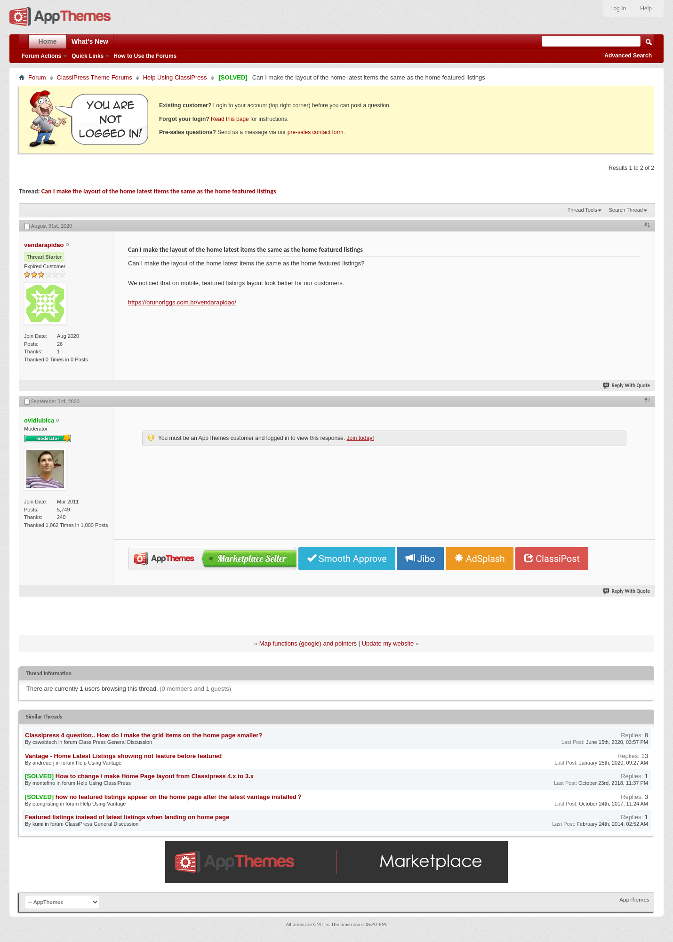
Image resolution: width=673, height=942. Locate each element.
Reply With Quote (627, 386)
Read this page (230, 119)
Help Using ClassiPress (175, 77)
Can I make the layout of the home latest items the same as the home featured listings (158, 191)
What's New (90, 41)
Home (48, 41)
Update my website (388, 643)
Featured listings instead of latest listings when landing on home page (127, 817)
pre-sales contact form (316, 132)
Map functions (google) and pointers (308, 643)
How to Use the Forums (144, 56)
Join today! (360, 438)
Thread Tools (582, 210)
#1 (647, 225)
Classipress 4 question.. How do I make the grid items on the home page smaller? (143, 735)
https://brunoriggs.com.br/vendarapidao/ (182, 302)
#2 (647, 400)
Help (646, 8)
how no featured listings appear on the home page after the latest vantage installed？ (179, 796)
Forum (37, 77)
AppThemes (634, 899)
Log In (618, 8)
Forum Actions (41, 56)
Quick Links (88, 56)
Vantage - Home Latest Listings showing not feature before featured (123, 755)
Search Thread (626, 210)
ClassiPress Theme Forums (94, 77)
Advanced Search (628, 55)
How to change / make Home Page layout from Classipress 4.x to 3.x (155, 776)
